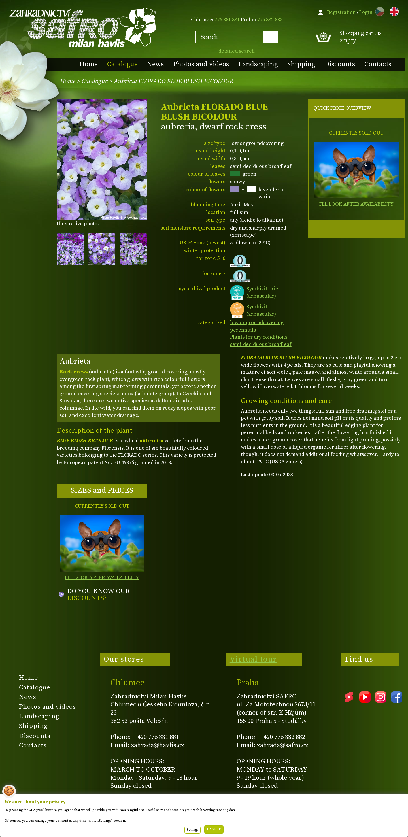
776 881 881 (227, 19)
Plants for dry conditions (258, 337)
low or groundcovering (257, 322)
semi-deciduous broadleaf (261, 344)
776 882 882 (269, 19)
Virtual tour (253, 659)
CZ (378, 10)
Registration (341, 12)
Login (366, 12)
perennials (243, 330)
